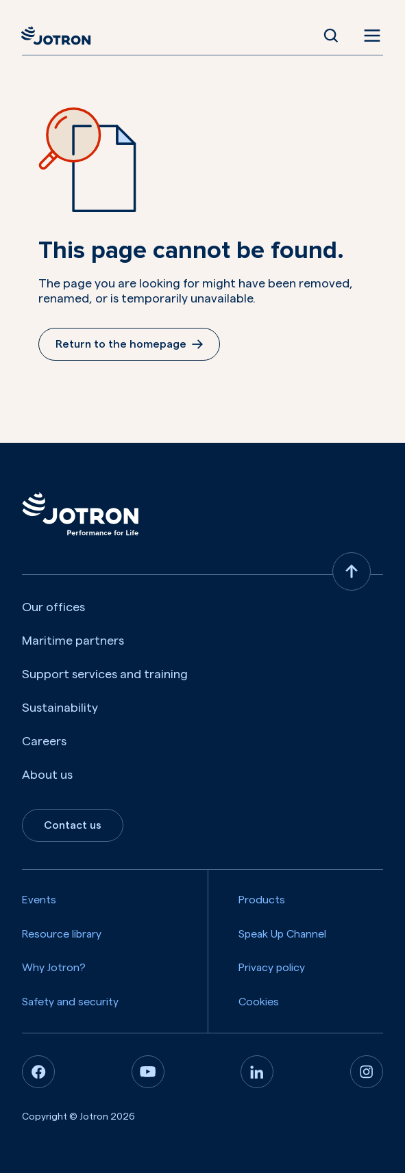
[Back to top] (351, 571)
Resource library (61, 934)
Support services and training (105, 674)
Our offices (53, 607)
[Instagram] (366, 1071)
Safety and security (70, 1001)
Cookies (258, 1001)
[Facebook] (38, 1071)
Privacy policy (271, 967)
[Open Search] (331, 35)
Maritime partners (73, 640)
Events (39, 899)
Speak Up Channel (282, 934)
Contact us (72, 825)
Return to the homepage (129, 344)
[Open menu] (369, 35)
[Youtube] (148, 1071)
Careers (44, 741)
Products (261, 899)
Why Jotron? (54, 967)
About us (47, 775)
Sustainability (60, 707)
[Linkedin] (257, 1071)
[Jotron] (60, 35)
